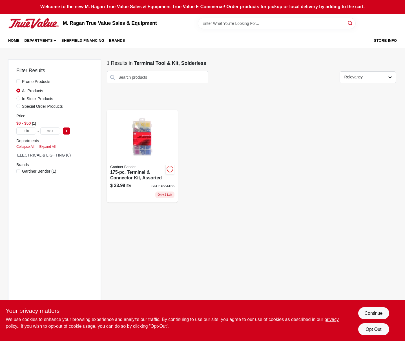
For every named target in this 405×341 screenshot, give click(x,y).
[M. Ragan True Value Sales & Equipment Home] (33, 23)
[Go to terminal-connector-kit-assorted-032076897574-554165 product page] (142, 156)
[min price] (26, 131)
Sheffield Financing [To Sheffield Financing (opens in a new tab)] (82, 40)
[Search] (350, 23)
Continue (373, 313)
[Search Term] (277, 23)
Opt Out (373, 329)
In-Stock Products (37, 98)
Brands (117, 40)
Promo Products (36, 81)
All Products (32, 90)
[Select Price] (66, 131)
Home (13, 40)
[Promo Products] (18, 81)
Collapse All (25, 147)
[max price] (50, 131)
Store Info (385, 40)
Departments (39, 40)
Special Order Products (42, 106)
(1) (39, 171)
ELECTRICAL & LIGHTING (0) (44, 155)
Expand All (47, 147)
